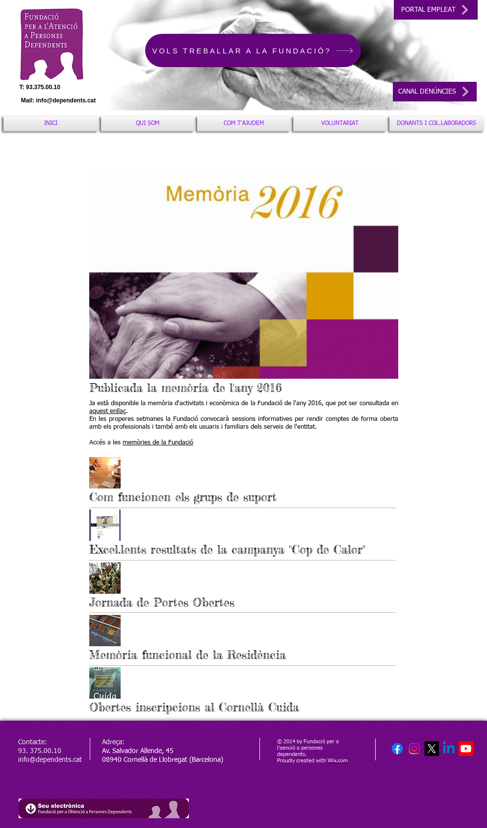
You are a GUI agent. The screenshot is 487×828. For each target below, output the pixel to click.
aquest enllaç (107, 411)
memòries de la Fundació (158, 442)
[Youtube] (466, 748)
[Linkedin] (448, 748)
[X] (431, 748)
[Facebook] (397, 748)
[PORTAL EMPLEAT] (436, 10)
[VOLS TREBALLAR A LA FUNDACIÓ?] (253, 50)
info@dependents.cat (66, 100)
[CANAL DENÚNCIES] (435, 91)
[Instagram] (414, 748)
